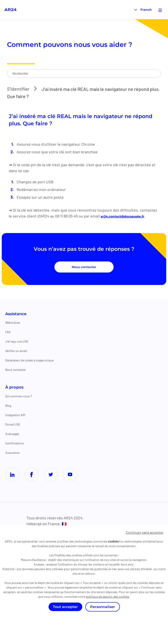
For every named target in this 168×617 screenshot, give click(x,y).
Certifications (14, 443)
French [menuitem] (146, 10)
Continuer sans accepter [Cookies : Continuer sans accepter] (145, 532)
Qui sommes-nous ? (18, 396)
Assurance (12, 452)
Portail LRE (12, 424)
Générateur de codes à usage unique (29, 360)
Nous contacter (84, 267)
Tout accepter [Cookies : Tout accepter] (65, 607)
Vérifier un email (16, 351)
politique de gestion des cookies (107, 596)
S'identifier (19, 88)
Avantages (12, 434)
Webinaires (12, 323)
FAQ (7, 332)
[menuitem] (146, 9)
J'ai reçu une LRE (16, 341)
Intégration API (15, 415)
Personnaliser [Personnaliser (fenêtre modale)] (102, 607)
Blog (8, 405)
